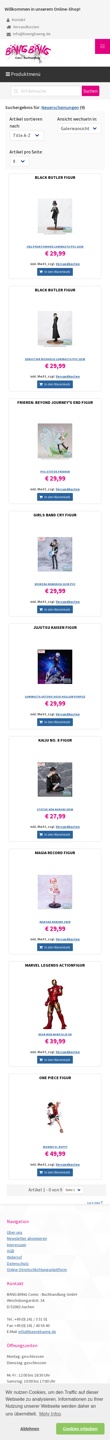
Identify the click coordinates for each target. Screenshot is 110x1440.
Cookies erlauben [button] (80, 1428)
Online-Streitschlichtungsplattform (37, 1269)
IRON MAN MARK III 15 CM (55, 1034)
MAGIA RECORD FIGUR (55, 852)
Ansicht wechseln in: (77, 119)
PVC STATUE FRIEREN (55, 471)
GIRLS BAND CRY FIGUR (55, 515)
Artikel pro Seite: (26, 152)
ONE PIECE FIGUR (55, 1077)
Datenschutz (18, 1263)
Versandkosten (23, 26)
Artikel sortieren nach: (26, 122)
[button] (102, 46)
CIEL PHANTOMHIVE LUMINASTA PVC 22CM (55, 246)
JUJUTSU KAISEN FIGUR (55, 627)
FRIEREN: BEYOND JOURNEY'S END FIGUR (55, 402)
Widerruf (14, 1257)
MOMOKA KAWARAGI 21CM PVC (55, 584)
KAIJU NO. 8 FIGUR (55, 740)
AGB (10, 1250)
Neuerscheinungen (60, 107)
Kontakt (16, 19)
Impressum (16, 1244)
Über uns (14, 1232)
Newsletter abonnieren (27, 1238)
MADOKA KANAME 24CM (55, 922)
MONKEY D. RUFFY (55, 1147)
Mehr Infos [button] (50, 1413)
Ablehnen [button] (29, 1428)
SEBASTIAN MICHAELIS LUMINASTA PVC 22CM (55, 359)
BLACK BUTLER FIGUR (55, 177)
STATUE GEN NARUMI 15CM (55, 809)
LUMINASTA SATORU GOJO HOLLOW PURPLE (55, 696)
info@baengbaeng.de (29, 33)
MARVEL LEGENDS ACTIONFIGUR (55, 965)
